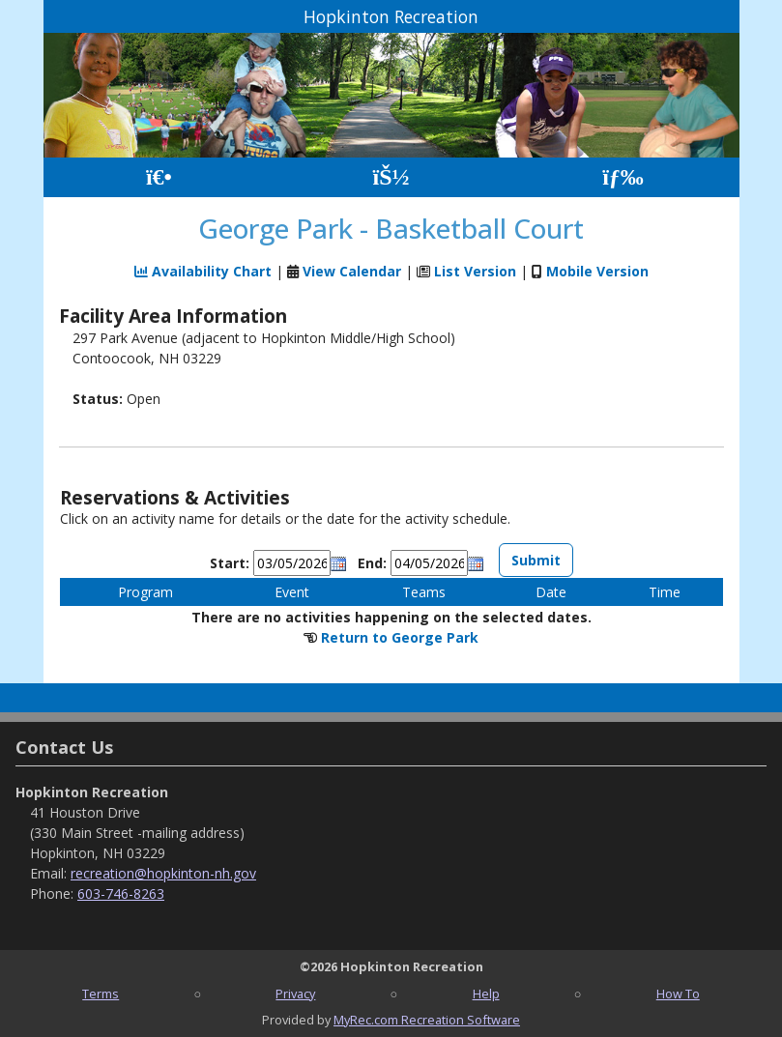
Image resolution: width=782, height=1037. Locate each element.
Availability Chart (203, 271)
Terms (100, 993)
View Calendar (352, 271)
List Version (475, 271)
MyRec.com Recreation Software (426, 1019)
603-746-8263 (120, 893)
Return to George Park (399, 637)
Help (486, 993)
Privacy (295, 993)
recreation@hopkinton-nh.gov (163, 873)
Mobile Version (597, 271)
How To (678, 993)
